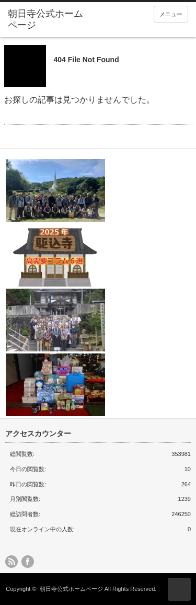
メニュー (170, 14)
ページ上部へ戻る (179, 589)
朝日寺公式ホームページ (71, 589)
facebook (27, 561)
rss (11, 561)
